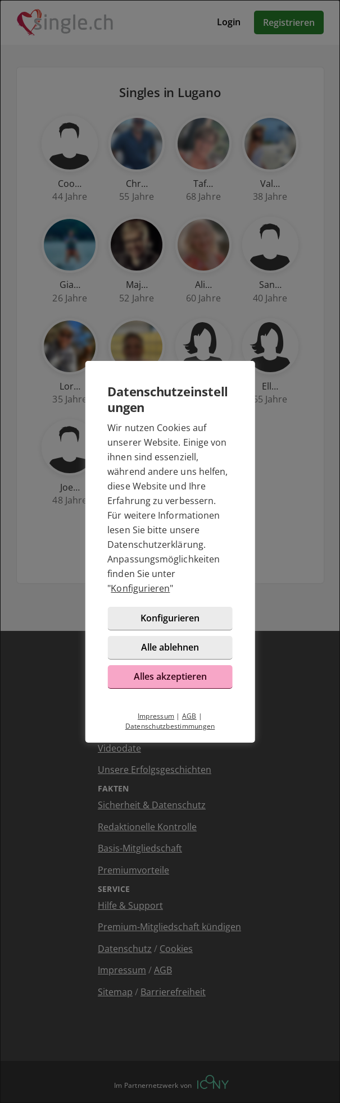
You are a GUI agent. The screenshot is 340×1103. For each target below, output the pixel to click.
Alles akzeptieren (170, 676)
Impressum (156, 716)
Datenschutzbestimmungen (170, 726)
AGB (189, 716)
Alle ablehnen (170, 647)
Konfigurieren (140, 588)
